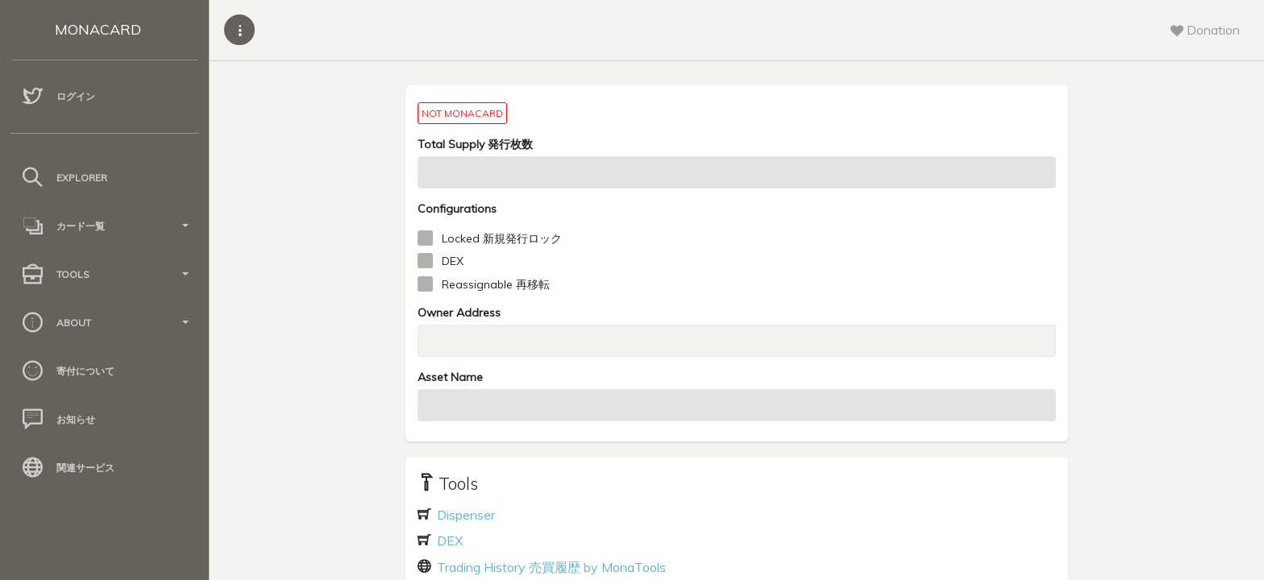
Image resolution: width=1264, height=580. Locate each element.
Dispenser (464, 515)
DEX (453, 261)
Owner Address (459, 312)
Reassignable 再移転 (496, 284)
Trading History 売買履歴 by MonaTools (550, 567)
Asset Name (450, 377)
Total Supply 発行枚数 (475, 144)
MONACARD (98, 29)
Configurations (457, 208)
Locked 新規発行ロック (502, 238)
